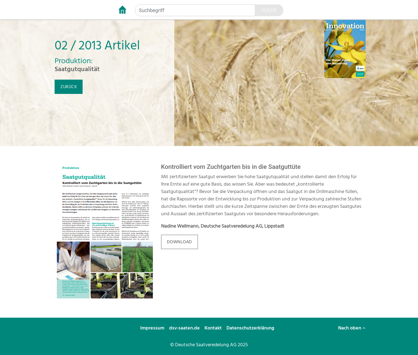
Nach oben (352, 328)
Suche (269, 10)
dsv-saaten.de (185, 328)
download (179, 241)
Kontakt (213, 328)
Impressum (152, 328)
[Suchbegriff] (195, 10)
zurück (68, 86)
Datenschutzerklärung (250, 328)
